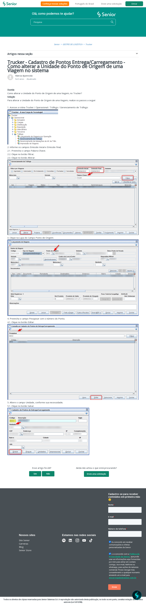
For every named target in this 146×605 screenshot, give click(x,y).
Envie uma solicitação (111, 3)
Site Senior (24, 540)
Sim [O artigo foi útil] (35, 473)
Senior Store (25, 550)
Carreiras (23, 543)
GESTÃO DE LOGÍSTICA (72, 44)
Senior (57, 44)
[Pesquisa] (73, 22)
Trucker (88, 44)
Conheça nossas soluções (54, 3)
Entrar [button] (134, 3)
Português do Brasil (84, 3)
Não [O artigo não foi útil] (48, 473)
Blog (21, 546)
